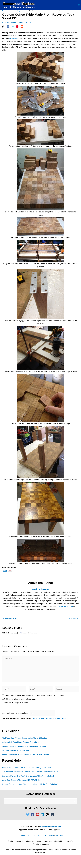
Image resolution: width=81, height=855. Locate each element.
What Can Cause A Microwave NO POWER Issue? (22, 776)
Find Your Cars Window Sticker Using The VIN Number (24, 734)
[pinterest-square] (38, 810)
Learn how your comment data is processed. (48, 715)
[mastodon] (48, 810)
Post (5, 569)
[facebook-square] (33, 810)
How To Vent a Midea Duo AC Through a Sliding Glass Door (26, 763)
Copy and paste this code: (15, 710)
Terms (51, 830)
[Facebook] (8, 27)
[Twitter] (13, 27)
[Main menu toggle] (78, 5)
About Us (31, 830)
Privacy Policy (42, 830)
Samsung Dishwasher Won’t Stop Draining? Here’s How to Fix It (27, 772)
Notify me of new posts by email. (16, 700)
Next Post (73, 617)
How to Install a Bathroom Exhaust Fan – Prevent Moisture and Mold (29, 768)
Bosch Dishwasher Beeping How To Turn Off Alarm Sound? (25, 751)
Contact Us (23, 830)
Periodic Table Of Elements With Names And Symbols (23, 743)
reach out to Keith (65, 605)
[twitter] (28, 810)
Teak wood (13, 39)
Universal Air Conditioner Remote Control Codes (21, 739)
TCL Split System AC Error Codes (15, 747)
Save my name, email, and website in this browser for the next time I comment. (34, 692)
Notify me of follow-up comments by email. (20, 696)
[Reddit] (22, 27)
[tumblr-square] (52, 810)
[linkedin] (43, 810)
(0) (11, 631)
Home (4, 12)
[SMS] (3, 27)
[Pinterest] (17, 27)
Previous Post (10, 617)
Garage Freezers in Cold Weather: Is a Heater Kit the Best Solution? (29, 780)
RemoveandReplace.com (51, 822)
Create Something (14, 12)
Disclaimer (58, 830)
